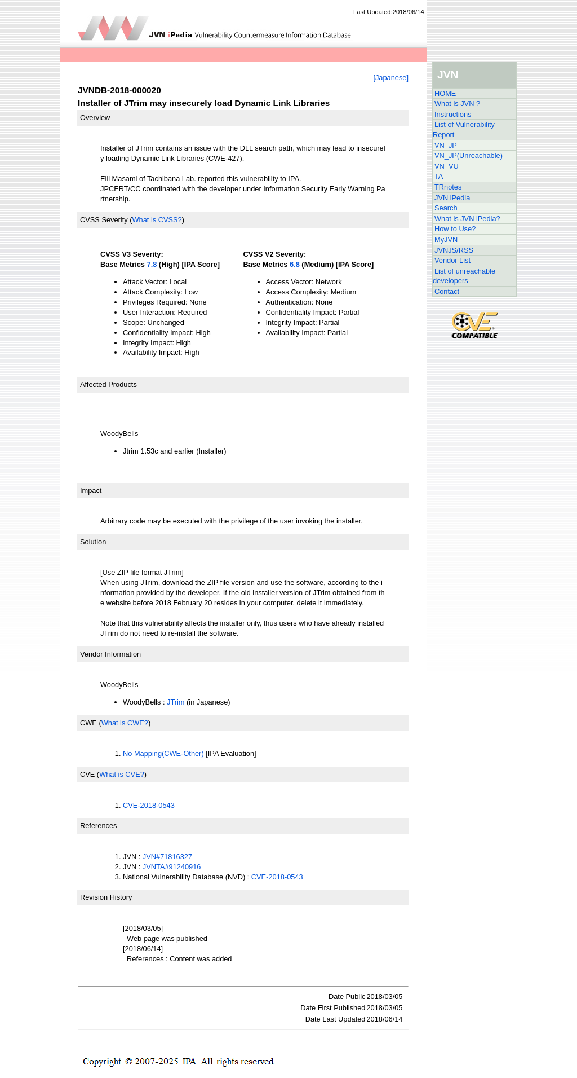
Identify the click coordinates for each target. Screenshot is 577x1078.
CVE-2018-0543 (149, 805)
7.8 (152, 264)
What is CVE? (121, 774)
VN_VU (446, 166)
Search (446, 208)
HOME (445, 93)
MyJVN (446, 239)
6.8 (295, 264)
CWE (88, 723)
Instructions (452, 114)
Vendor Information (110, 654)
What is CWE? (124, 723)
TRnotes (447, 187)
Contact (446, 291)
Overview (95, 117)
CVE (87, 774)
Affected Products (108, 384)
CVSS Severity (104, 219)
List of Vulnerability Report (464, 129)
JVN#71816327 (167, 856)
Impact (90, 490)
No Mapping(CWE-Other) (163, 753)
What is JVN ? (457, 103)
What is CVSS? (156, 219)
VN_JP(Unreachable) (468, 155)
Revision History (106, 897)
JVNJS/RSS (453, 250)
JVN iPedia (452, 197)
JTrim (176, 702)
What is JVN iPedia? (467, 218)
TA (438, 176)
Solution (93, 542)
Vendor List (452, 260)
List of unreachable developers (464, 276)
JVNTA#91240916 (172, 867)
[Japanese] (391, 77)
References (98, 825)
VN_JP (445, 145)
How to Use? (455, 229)
